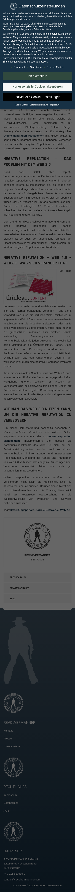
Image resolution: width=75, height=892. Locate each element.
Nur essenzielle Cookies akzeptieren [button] (37, 86)
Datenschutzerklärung (15, 57)
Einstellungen (10, 61)
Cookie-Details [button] (21, 104)
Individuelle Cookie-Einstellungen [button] (37, 96)
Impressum (55, 104)
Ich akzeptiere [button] (37, 75)
